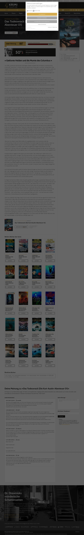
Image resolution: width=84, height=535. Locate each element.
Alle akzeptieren (42, 14)
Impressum (50, 27)
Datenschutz (55, 27)
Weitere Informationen (42, 24)
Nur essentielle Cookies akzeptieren (42, 21)
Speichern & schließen (42, 17)
